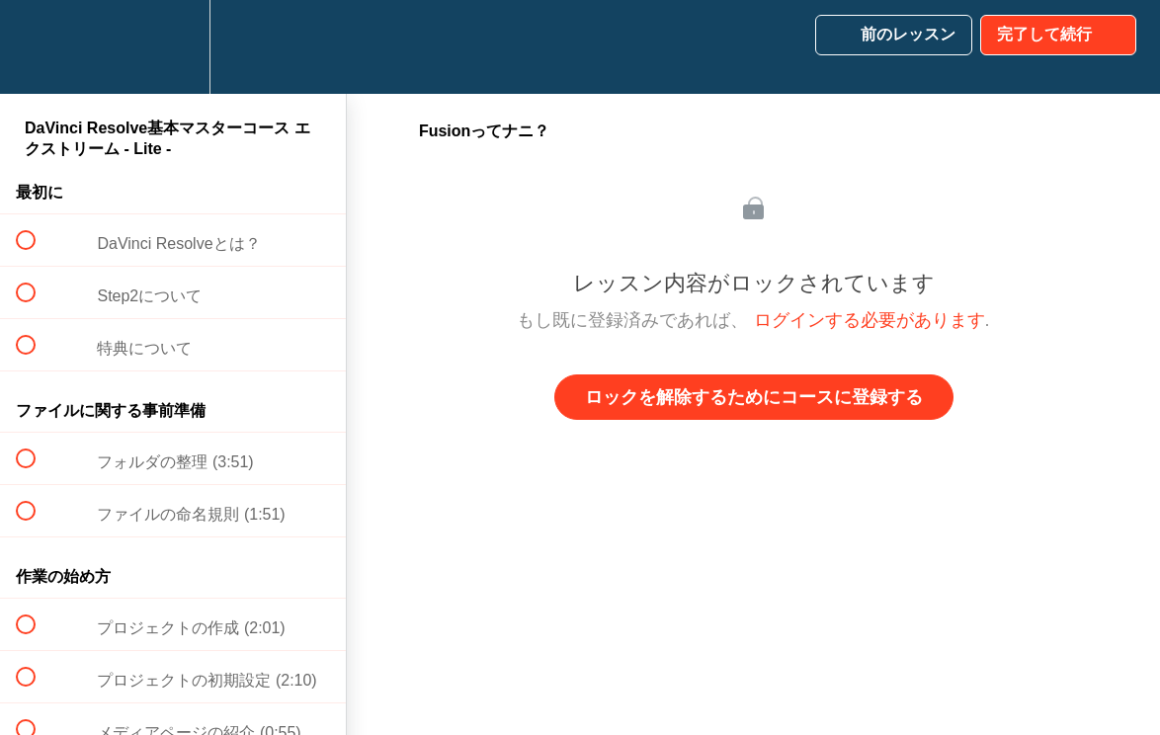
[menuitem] (172, 47)
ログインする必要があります (869, 320)
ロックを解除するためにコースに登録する (754, 397)
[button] (36, 47)
